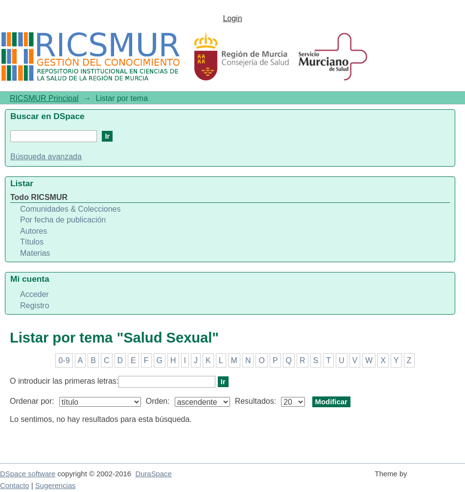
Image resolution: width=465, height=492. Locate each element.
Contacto (14, 486)
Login (232, 18)
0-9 (64, 360)
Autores (33, 231)
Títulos (32, 242)
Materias (35, 253)
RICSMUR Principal (44, 98)
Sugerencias (55, 486)
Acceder (34, 294)
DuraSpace (153, 474)
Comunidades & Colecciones (70, 209)
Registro (34, 305)
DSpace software (27, 474)
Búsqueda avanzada (46, 156)
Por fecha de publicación (63, 220)
